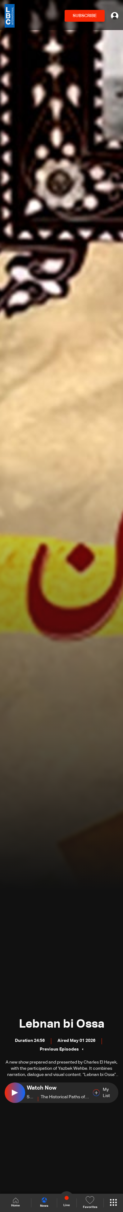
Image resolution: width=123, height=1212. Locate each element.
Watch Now (42, 1088)
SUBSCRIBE (85, 16)
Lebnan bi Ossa (61, 1024)
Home (15, 1202)
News (44, 1202)
